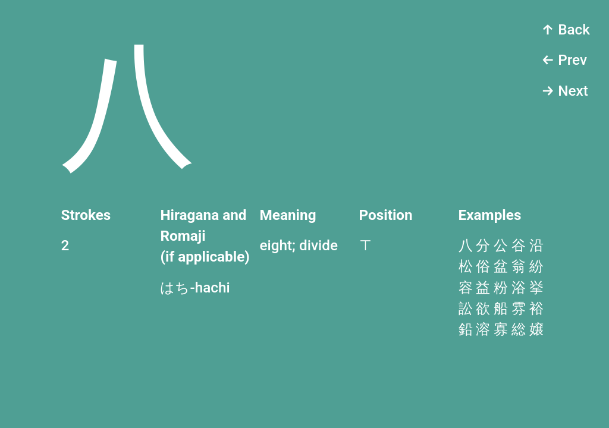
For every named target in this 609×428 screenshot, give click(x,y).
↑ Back (565, 29)
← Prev (564, 59)
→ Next (564, 90)
